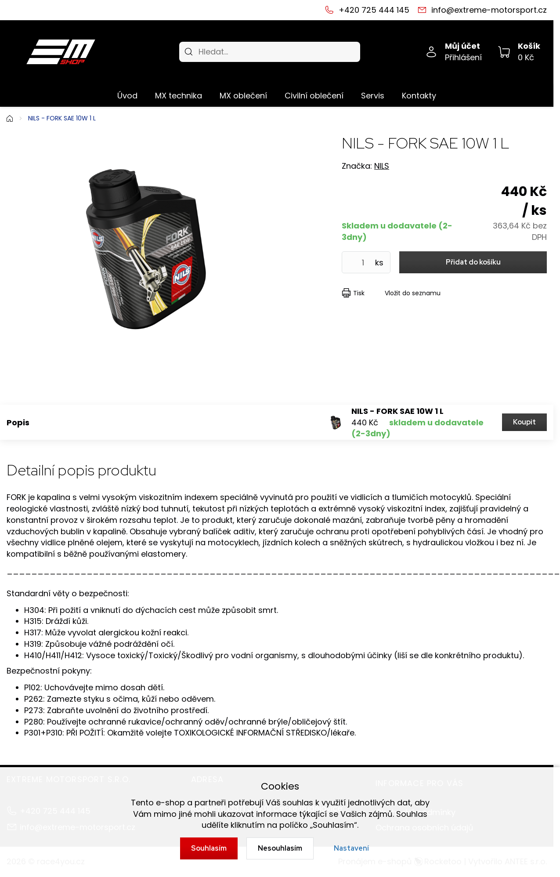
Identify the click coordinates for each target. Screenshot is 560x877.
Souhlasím (209, 848)
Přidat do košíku (473, 262)
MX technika (178, 95)
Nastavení (351, 848)
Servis (372, 95)
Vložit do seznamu (413, 293)
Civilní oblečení (314, 95)
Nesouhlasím (280, 848)
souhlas (297, 802)
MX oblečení (243, 95)
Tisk (359, 293)
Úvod (127, 95)
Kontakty (419, 95)
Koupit (524, 422)
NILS (381, 165)
